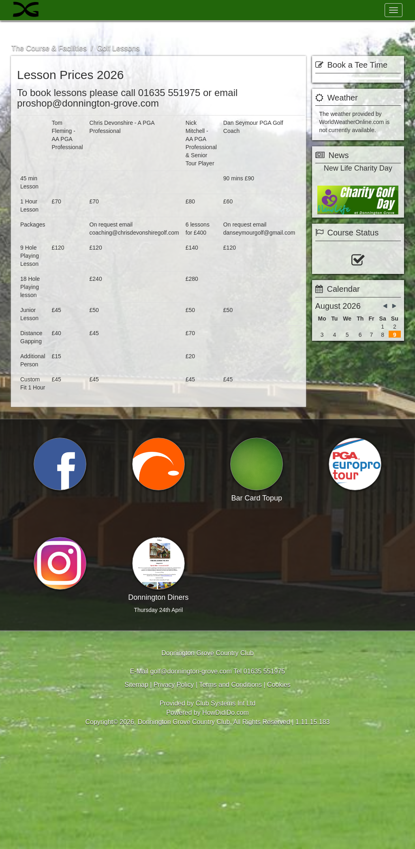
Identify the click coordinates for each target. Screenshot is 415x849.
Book (357, 84)
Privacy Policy (174, 794)
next (398, 269)
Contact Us (308, 30)
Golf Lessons (118, 48)
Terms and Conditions (230, 794)
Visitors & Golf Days (77, 30)
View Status (338, 385)
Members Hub (365, 30)
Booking (335, 506)
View (380, 506)
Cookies (279, 794)
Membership (130, 30)
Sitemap (136, 794)
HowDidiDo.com (225, 822)
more (357, 269)
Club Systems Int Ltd (226, 813)
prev (317, 269)
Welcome (29, 30)
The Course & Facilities (187, 30)
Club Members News (255, 30)
